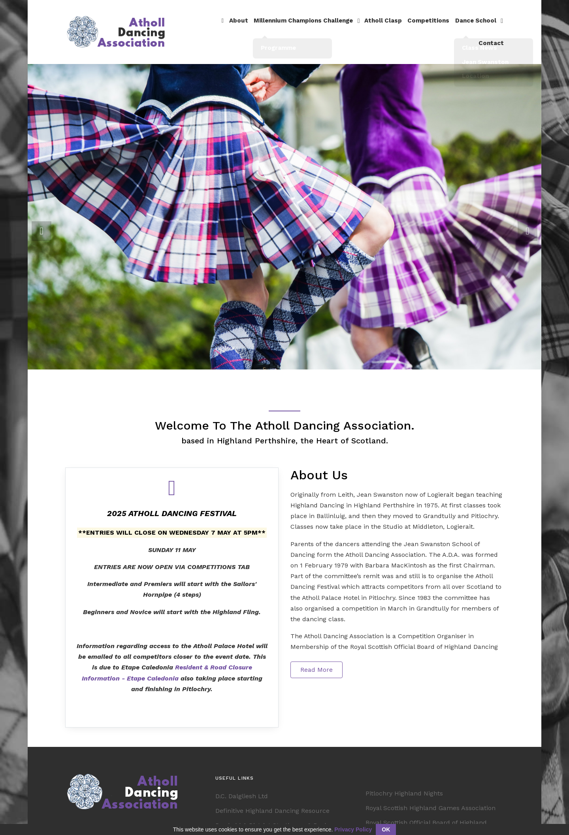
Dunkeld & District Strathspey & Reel (270, 816)
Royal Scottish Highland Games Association (431, 798)
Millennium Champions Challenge (283, 26)
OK (386, 829)
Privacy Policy (353, 829)
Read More (316, 659)
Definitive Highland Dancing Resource (272, 801)
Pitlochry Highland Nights (404, 784)
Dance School (448, 26)
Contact (491, 26)
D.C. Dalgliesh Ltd (241, 786)
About (220, 26)
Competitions (403, 26)
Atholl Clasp (359, 26)
